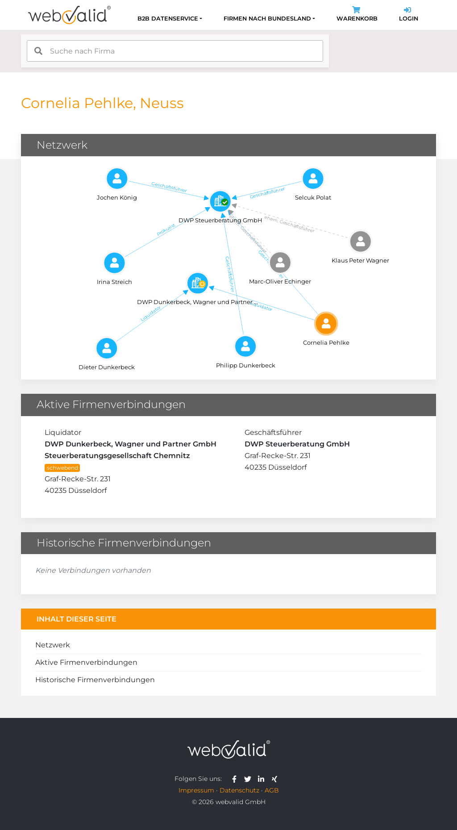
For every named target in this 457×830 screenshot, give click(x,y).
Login (408, 15)
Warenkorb (357, 15)
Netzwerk (52, 645)
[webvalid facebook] (236, 779)
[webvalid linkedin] (263, 779)
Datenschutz (239, 790)
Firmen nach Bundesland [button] (267, 18)
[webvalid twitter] (249, 779)
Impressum (196, 790)
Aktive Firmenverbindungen (86, 662)
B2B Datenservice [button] (167, 18)
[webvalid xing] (275, 779)
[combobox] (175, 51)
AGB (272, 790)
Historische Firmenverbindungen (95, 680)
